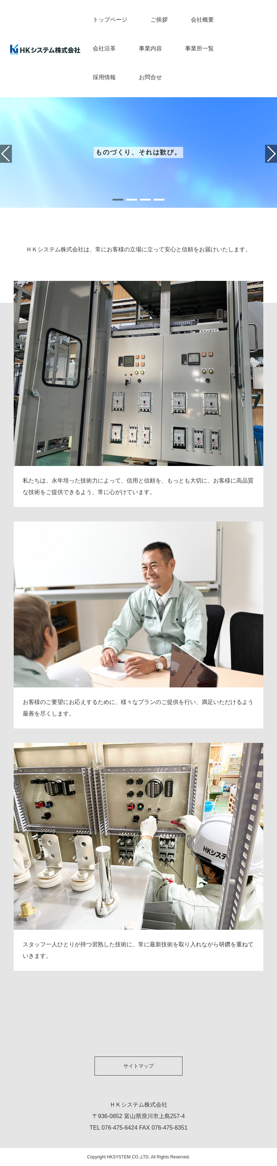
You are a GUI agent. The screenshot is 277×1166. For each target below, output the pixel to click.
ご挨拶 (159, 20)
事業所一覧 (199, 48)
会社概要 (202, 20)
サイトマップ (138, 1066)
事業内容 (150, 48)
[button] (118, 200)
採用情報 (104, 77)
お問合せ (150, 77)
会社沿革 (104, 48)
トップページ (110, 20)
